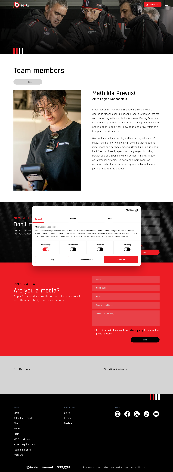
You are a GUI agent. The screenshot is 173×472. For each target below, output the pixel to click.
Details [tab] (73, 219)
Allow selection (86, 259)
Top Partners (21, 369)
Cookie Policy (140, 467)
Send (145, 252)
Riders (16, 428)
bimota (67, 418)
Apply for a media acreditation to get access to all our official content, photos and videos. (46, 298)
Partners (18, 455)
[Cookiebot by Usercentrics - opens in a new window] (127, 210)
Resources (69, 407)
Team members (38, 70)
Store (67, 412)
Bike (15, 423)
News (16, 412)
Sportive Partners (115, 369)
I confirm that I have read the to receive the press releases (127, 332)
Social (118, 407)
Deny (52, 259)
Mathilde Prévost (114, 93)
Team (16, 433)
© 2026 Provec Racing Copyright (95, 467)
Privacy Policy (116, 467)
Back (27, 82)
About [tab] (109, 219)
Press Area (155, 5)
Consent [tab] (38, 219)
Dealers (68, 423)
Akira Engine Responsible (109, 99)
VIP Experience (21, 439)
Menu (16, 407)
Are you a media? (36, 290)
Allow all (121, 259)
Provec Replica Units (24, 444)
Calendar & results (23, 418)
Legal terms (128, 467)
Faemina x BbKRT (23, 449)
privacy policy (136, 330)
